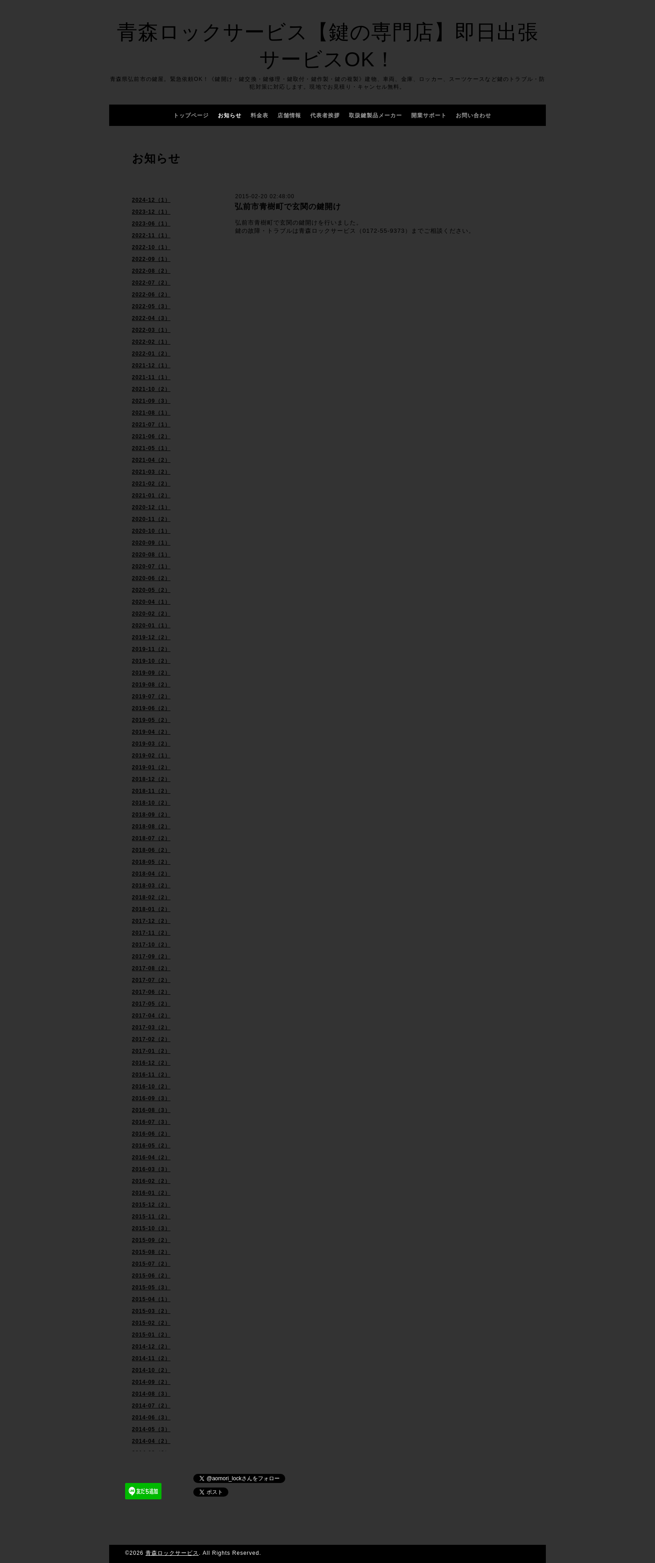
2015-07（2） (151, 1264)
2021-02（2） (151, 484)
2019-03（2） (151, 744)
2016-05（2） (151, 1145)
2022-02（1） (151, 342)
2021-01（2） (151, 495)
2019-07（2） (151, 696)
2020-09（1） (151, 543)
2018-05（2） (151, 862)
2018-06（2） (151, 850)
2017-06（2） (151, 992)
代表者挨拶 (325, 115)
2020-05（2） (151, 590)
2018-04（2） (151, 874)
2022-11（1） (151, 235)
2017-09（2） (151, 956)
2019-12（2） (151, 637)
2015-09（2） (151, 1240)
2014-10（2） (151, 1370)
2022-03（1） (151, 330)
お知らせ (230, 115)
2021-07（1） (151, 424)
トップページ (191, 115)
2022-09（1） (151, 259)
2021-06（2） (151, 436)
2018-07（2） (151, 838)
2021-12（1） (151, 365)
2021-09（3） (151, 401)
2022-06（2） (151, 294)
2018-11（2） (151, 791)
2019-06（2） (151, 708)
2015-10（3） (151, 1228)
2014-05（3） (151, 1429)
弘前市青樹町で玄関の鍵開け (288, 206)
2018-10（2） (151, 803)
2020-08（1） (151, 554)
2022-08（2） (151, 271)
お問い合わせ (473, 115)
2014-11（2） (151, 1358)
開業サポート (429, 115)
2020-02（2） (151, 614)
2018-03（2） (151, 885)
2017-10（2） (151, 945)
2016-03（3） (151, 1169)
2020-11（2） (151, 519)
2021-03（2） (151, 472)
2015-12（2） (151, 1205)
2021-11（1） (151, 377)
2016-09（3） (151, 1098)
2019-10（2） (151, 661)
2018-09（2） (151, 815)
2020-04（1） (151, 602)
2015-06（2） (151, 1275)
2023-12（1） (151, 212)
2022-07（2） (151, 283)
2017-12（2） (151, 921)
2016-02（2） (151, 1181)
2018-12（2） (151, 779)
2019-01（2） (151, 767)
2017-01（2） (151, 1051)
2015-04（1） (151, 1299)
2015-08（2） (151, 1252)
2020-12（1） (151, 507)
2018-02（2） (151, 897)
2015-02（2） (151, 1323)
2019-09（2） (151, 673)
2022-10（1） (151, 247)
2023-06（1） (151, 223)
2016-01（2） (151, 1193)
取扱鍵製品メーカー (375, 115)
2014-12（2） (151, 1346)
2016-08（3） (151, 1110)
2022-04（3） (151, 318)
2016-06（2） (151, 1134)
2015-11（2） (151, 1216)
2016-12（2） (151, 1063)
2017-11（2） (151, 933)
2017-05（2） (151, 1004)
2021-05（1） (151, 448)
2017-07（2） (151, 980)
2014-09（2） (151, 1382)
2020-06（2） (151, 578)
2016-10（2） (151, 1086)
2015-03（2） (151, 1311)
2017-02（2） (151, 1039)
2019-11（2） (151, 649)
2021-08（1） (151, 413)
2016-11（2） (151, 1075)
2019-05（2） (151, 720)
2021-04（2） (151, 460)
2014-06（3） (151, 1417)
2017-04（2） (151, 1015)
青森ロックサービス (172, 1553)
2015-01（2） (151, 1335)
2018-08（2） (151, 826)
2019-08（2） (151, 684)
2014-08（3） (151, 1394)
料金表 (259, 115)
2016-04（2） (151, 1157)
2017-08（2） (151, 968)
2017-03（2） (151, 1027)
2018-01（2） (151, 909)
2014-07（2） (151, 1406)
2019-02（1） (151, 755)
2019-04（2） (151, 732)
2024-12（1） (151, 200)
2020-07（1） (151, 566)
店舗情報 (289, 115)
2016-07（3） (151, 1122)
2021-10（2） (151, 389)
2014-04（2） (151, 1441)
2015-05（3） (151, 1287)
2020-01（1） (151, 625)
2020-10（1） (151, 531)
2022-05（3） (151, 306)
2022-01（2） (151, 354)
